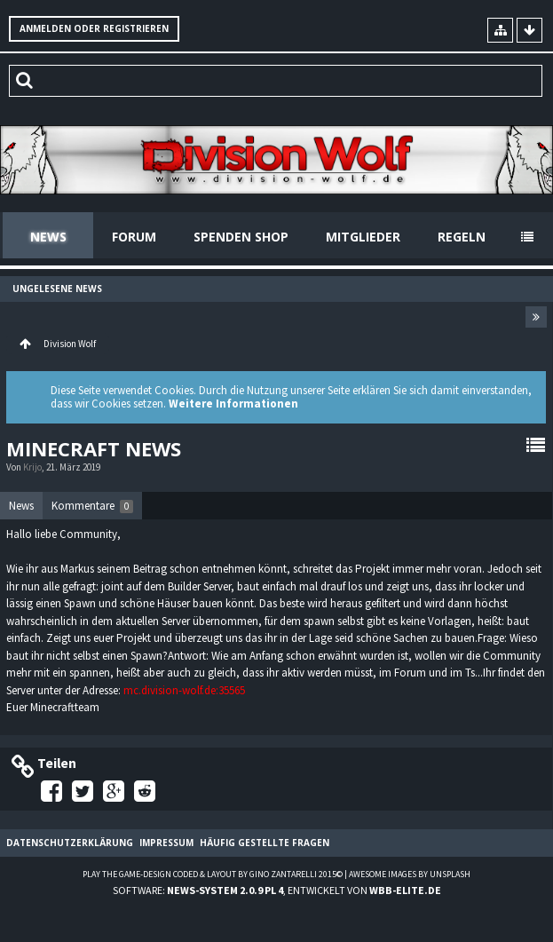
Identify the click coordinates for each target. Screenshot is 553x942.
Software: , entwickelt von (277, 890)
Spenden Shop (241, 236)
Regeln (462, 236)
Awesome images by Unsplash (409, 874)
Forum (134, 236)
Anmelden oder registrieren (94, 28)
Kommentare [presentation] (92, 505)
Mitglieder (363, 236)
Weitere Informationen (233, 403)
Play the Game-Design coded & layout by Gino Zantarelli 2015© (213, 874)
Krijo (32, 467)
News (48, 236)
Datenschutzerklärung (69, 842)
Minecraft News (93, 448)
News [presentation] (21, 505)
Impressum (166, 842)
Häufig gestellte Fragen (264, 842)
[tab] (21, 506)
